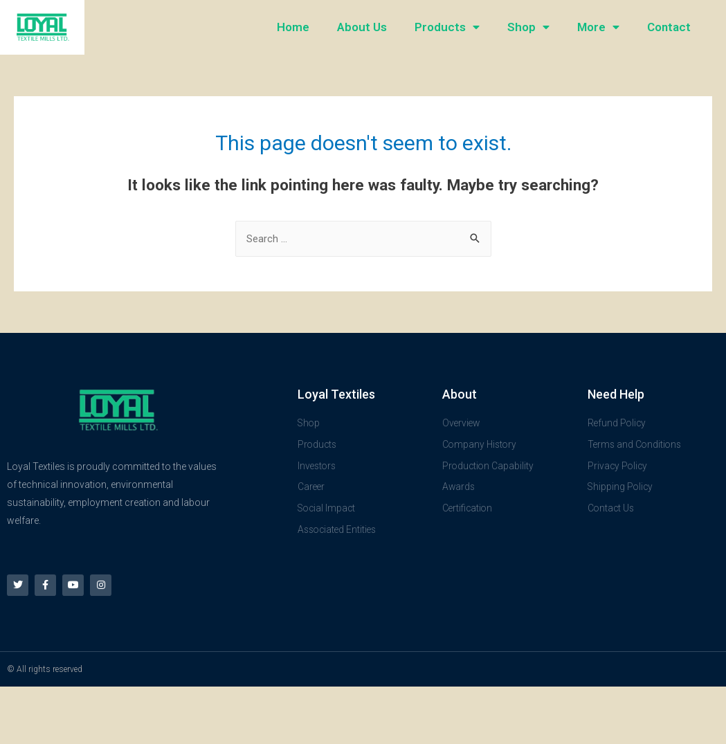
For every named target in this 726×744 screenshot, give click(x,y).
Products (447, 27)
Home (293, 27)
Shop (528, 27)
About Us (362, 27)
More (598, 27)
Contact (669, 27)
